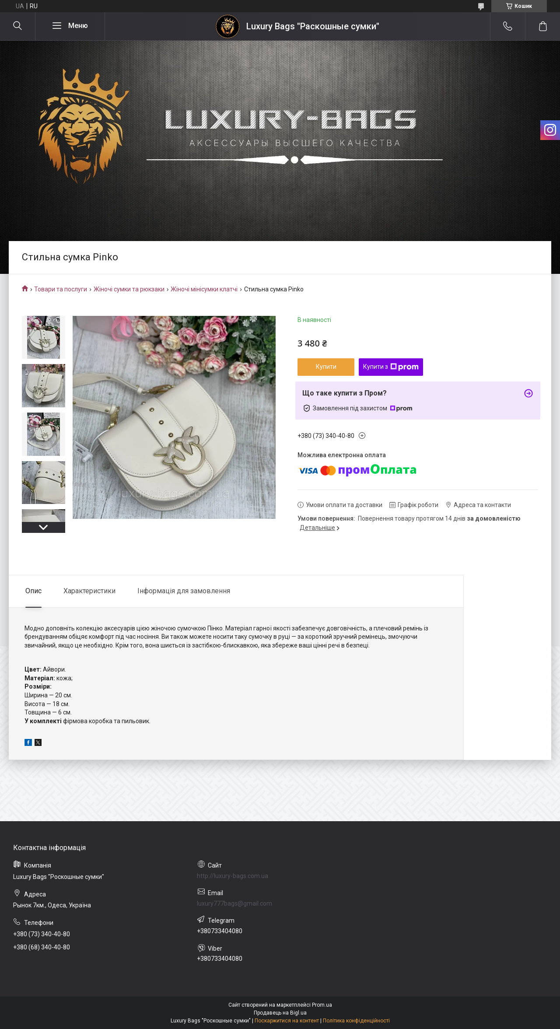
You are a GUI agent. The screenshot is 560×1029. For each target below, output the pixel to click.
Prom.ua (322, 1005)
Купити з (391, 367)
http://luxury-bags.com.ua (232, 875)
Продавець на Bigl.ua (280, 1013)
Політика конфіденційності (356, 1021)
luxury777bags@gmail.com (234, 903)
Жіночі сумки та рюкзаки (129, 289)
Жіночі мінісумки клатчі (204, 289)
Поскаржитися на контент (287, 1021)
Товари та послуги (60, 289)
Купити (326, 366)
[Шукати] (17, 26)
